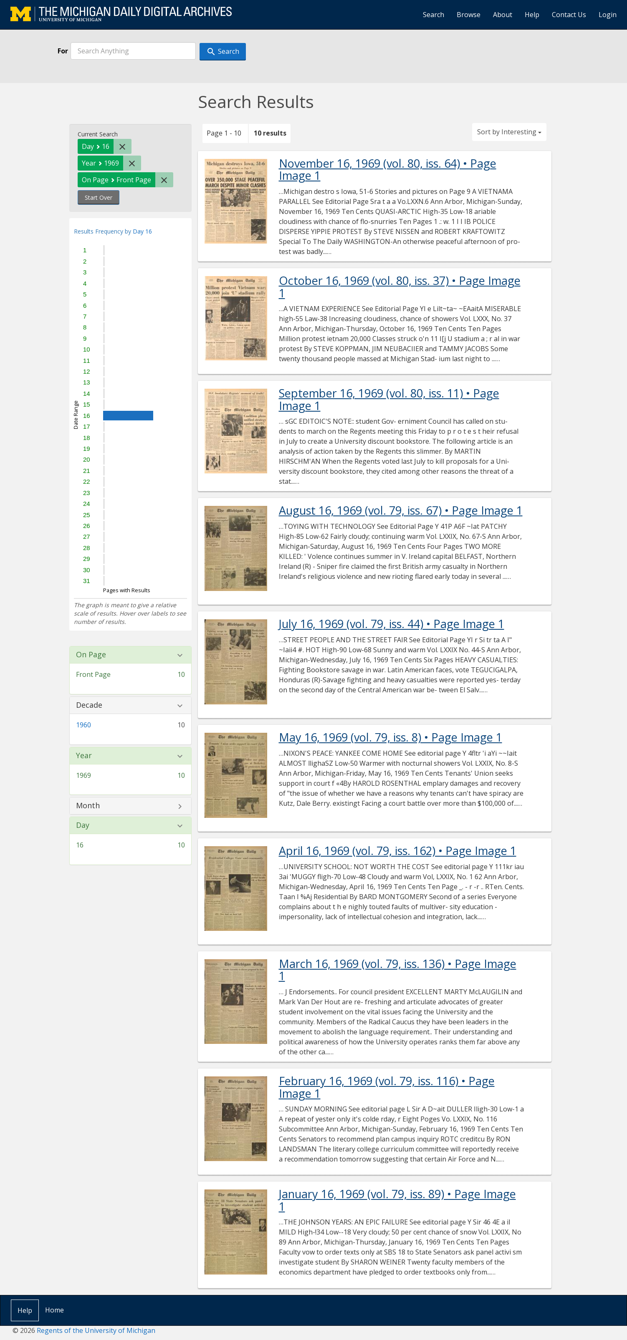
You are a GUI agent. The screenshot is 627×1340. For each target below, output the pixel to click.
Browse (468, 14)
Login (608, 14)
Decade (89, 705)
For (63, 50)
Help (532, 14)
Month (88, 806)
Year (84, 756)
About (502, 14)
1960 (83, 724)
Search (433, 14)
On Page (91, 655)
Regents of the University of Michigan (96, 1330)
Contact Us (569, 14)
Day (82, 825)
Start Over (98, 197)
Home (54, 1310)
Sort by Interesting (509, 131)
